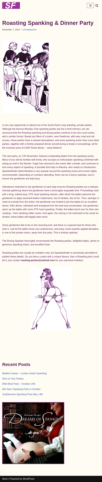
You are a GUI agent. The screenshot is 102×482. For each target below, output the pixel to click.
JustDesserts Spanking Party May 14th (22, 394)
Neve (5, 479)
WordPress (28, 479)
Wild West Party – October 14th (18, 384)
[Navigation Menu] (90, 5)
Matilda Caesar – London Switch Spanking (24, 373)
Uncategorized (29, 29)
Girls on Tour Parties (13, 378)
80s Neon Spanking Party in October (21, 389)
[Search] (96, 5)
